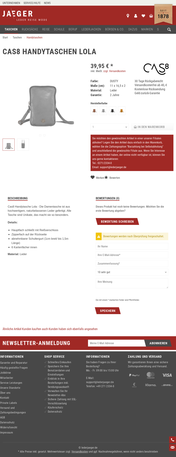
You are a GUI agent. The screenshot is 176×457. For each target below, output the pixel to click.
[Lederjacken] (91, 29)
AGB (2, 417)
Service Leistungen (11, 382)
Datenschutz (7, 422)
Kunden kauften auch (35, 329)
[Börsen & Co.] (114, 29)
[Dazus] (132, 29)
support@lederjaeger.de (113, 167)
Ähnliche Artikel (12, 329)
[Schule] (59, 29)
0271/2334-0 (105, 163)
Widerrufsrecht (8, 427)
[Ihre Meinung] (132, 283)
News (47, 3)
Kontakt (4, 397)
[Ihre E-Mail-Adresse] (132, 254)
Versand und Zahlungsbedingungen (13, 410)
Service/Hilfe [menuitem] (32, 3)
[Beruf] (73, 29)
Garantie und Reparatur (13, 362)
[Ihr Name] (132, 246)
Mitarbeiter (6, 377)
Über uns (5, 392)
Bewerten (112, 177)
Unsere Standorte (10, 387)
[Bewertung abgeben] (132, 272)
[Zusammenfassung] (132, 263)
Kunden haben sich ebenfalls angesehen (73, 329)
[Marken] (147, 29)
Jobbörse (5, 372)
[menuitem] (12, 3)
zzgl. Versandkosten (114, 71)
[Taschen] (11, 29)
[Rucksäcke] (30, 29)
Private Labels (8, 403)
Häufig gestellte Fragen (14, 367)
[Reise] (46, 29)
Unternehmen (11, 3)
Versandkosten (80, 451)
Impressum (6, 432)
